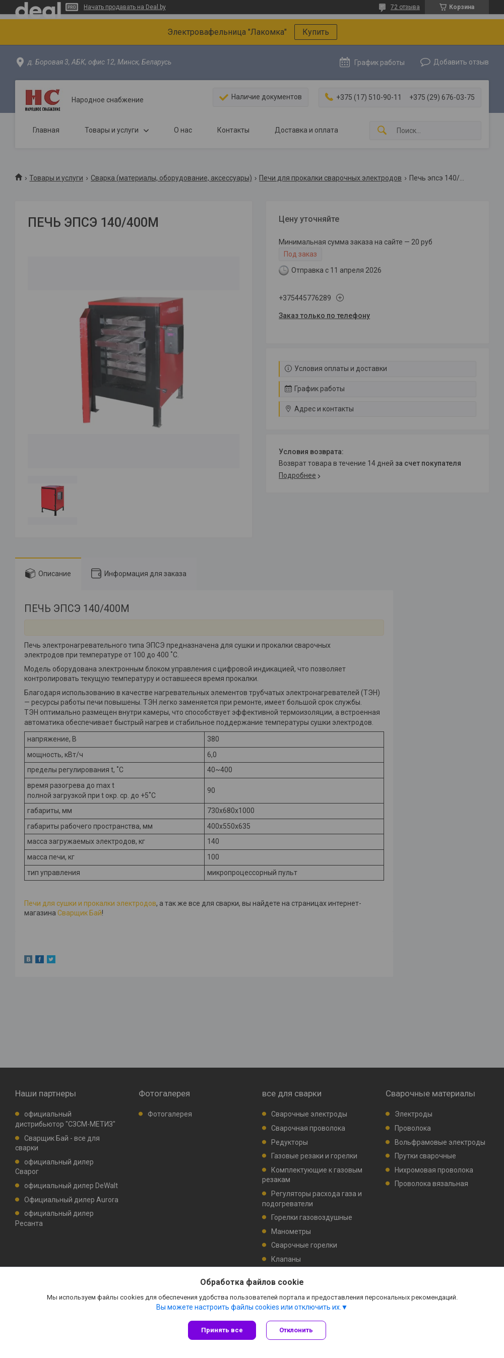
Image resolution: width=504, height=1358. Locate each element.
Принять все (222, 1330)
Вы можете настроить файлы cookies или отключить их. (248, 1307)
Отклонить (296, 1330)
